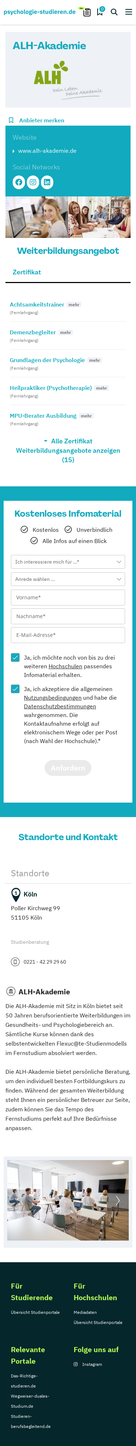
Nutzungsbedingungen (53, 697)
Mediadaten (85, 1312)
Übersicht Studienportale (35, 1312)
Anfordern (68, 768)
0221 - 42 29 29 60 (45, 962)
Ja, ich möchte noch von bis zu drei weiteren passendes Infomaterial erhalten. (69, 666)
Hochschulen (65, 666)
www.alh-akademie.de (47, 150)
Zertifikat (27, 272)
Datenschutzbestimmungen (60, 706)
